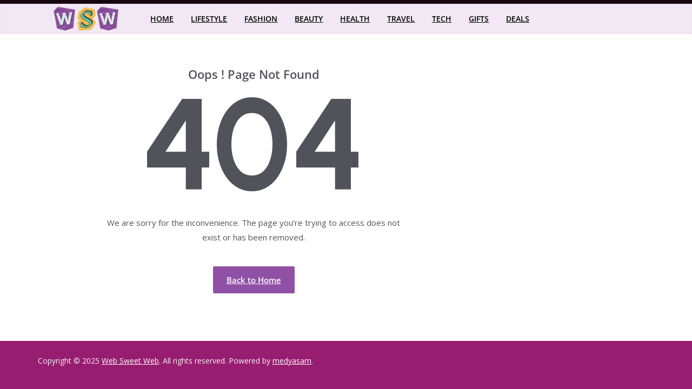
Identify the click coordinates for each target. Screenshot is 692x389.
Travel (401, 19)
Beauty (309, 19)
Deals (517, 19)
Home (162, 19)
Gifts (479, 19)
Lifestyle (209, 19)
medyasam (291, 361)
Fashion (260, 19)
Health (355, 19)
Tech (441, 19)
